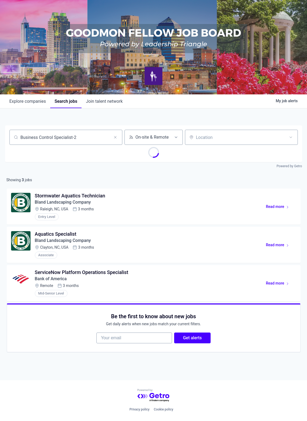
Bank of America (51, 278)
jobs (66, 101)
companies (27, 101)
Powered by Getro (289, 166)
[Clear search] (115, 137)
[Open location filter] (291, 137)
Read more (280, 207)
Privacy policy (139, 409)
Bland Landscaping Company (63, 202)
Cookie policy (163, 409)
